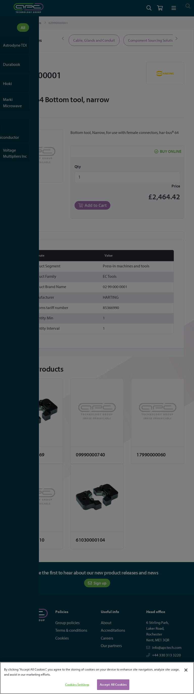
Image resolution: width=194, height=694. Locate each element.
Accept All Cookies (113, 684)
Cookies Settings (77, 684)
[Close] (185, 670)
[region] (97, 678)
